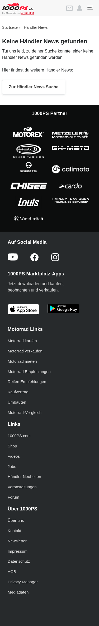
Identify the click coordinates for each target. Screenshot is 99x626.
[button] (79, 8)
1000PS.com (19, 435)
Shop (12, 446)
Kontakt (14, 530)
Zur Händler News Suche (34, 87)
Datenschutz (19, 561)
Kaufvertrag (18, 392)
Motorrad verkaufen (25, 351)
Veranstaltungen (22, 487)
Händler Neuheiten (24, 476)
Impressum (17, 551)
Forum (13, 497)
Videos (14, 456)
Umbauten (17, 402)
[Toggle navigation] (90, 8)
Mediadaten (18, 592)
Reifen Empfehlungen (27, 381)
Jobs (12, 466)
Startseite (10, 27)
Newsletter (17, 541)
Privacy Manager (23, 582)
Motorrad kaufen (22, 340)
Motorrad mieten (22, 361)
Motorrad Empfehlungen (29, 371)
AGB (12, 571)
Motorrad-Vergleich (24, 412)
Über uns (16, 520)
